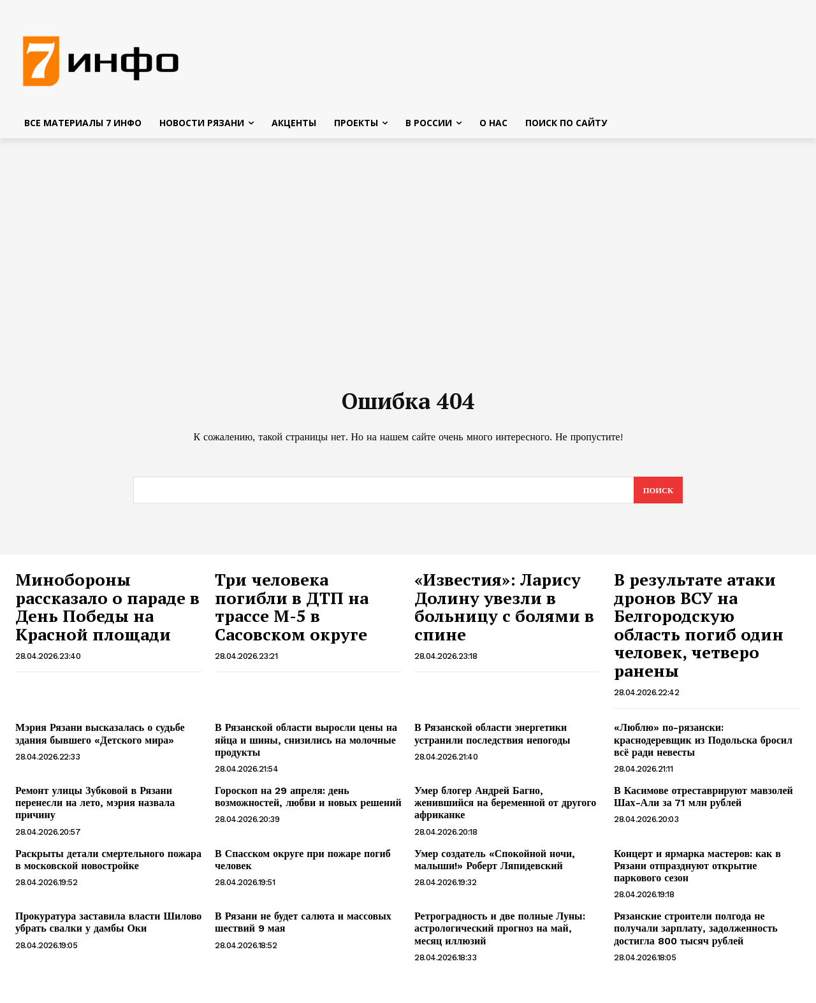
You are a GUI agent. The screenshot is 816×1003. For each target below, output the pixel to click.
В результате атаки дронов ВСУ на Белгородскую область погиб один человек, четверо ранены (698, 630)
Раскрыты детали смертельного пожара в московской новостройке (108, 864)
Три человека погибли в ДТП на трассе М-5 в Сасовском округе (291, 612)
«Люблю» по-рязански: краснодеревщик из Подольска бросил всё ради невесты (703, 744)
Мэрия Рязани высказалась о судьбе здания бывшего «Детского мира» (100, 738)
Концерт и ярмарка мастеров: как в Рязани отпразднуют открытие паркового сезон (697, 870)
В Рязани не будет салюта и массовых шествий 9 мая (303, 927)
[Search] (657, 495)
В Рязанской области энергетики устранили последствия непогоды (492, 738)
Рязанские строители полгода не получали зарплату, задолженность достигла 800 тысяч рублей (696, 933)
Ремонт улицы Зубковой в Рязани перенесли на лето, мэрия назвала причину (95, 808)
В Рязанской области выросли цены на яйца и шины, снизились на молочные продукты (306, 744)
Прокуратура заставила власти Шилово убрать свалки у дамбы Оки (108, 927)
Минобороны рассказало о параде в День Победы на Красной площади (107, 612)
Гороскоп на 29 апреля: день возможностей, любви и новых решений (308, 802)
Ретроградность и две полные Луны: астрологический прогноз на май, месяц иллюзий (499, 933)
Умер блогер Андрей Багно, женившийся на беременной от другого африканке (505, 808)
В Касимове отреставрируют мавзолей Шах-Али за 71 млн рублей (703, 802)
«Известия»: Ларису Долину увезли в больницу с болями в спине (504, 612)
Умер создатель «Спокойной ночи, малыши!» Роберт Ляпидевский (494, 864)
